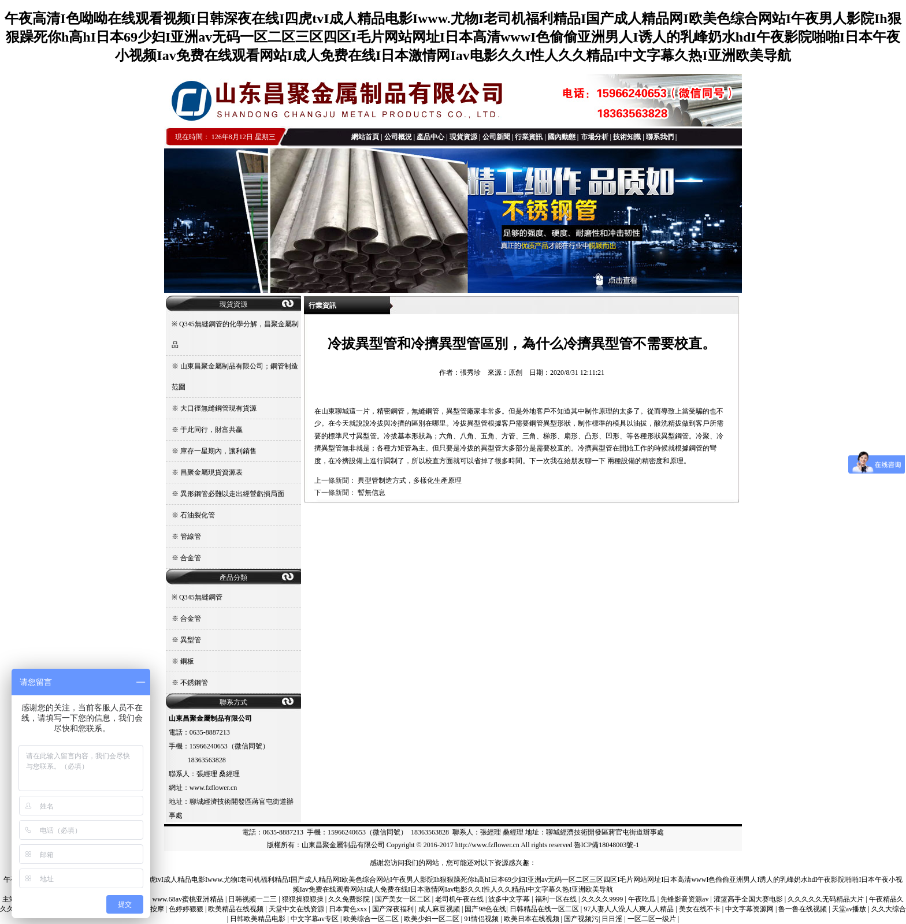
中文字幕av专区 (315, 919)
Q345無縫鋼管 (200, 597)
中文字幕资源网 (750, 909)
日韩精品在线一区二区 (545, 909)
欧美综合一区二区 (371, 919)
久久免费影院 (350, 899)
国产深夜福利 (393, 909)
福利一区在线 (556, 899)
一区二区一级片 (652, 919)
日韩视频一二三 (253, 899)
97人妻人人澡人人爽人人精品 (629, 909)
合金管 (190, 558)
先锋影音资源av (685, 899)
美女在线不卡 (700, 909)
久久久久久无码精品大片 (827, 899)
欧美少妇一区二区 (432, 919)
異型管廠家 (463, 411)
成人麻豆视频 (440, 909)
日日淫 (612, 919)
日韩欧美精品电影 (258, 919)
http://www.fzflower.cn (487, 845)
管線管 (190, 536)
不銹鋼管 (194, 683)
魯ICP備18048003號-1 (606, 845)
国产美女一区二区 (403, 899)
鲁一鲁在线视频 (803, 909)
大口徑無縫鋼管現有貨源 (218, 408)
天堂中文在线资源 (297, 909)
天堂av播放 (850, 909)
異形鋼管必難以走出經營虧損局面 (232, 494)
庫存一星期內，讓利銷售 (218, 451)
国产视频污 (581, 919)
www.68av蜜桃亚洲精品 (188, 899)
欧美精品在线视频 (236, 909)
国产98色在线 (485, 909)
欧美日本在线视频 (532, 919)
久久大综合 (888, 909)
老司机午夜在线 (460, 899)
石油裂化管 (197, 515)
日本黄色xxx (349, 909)
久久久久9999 (603, 899)
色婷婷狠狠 (187, 909)
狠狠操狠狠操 (303, 899)
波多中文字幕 (510, 899)
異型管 (190, 640)
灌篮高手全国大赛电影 (749, 899)
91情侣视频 (482, 919)
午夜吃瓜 (643, 899)
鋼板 (187, 661)
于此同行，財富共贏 (211, 430)
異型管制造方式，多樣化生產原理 (410, 480)
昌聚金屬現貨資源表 (211, 472)
